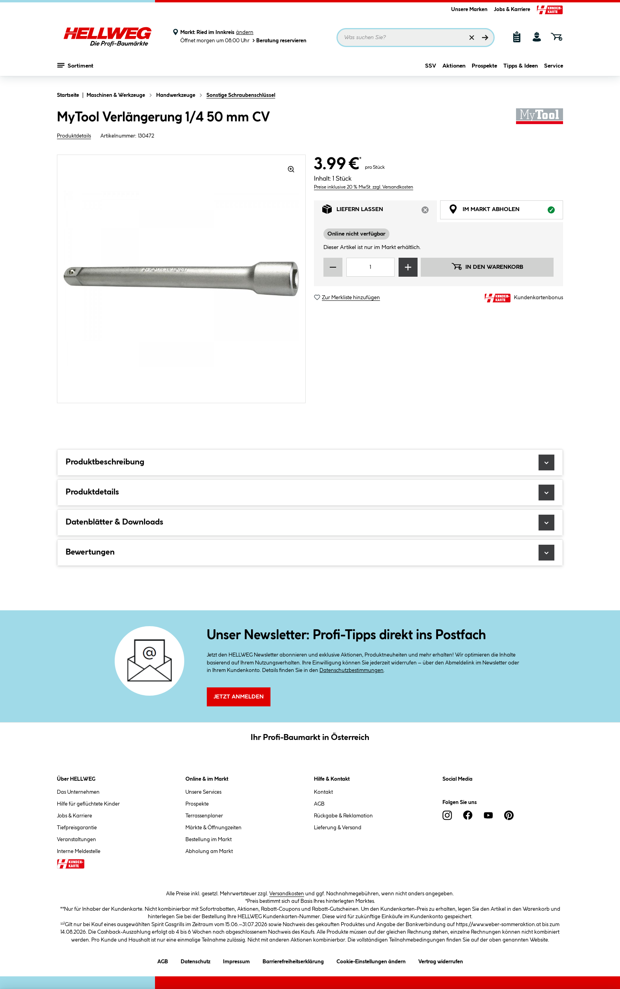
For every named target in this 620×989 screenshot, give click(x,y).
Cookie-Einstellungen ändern (371, 960)
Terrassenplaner (204, 815)
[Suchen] (485, 37)
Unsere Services (203, 792)
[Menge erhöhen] (408, 267)
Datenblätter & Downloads (310, 522)
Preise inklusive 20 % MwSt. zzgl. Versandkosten (363, 187)
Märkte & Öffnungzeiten (213, 827)
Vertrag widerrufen (440, 961)
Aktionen (453, 70)
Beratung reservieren (278, 40)
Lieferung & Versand (337, 827)
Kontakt (323, 792)
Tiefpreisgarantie (77, 827)
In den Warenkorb (487, 266)
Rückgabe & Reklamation (343, 815)
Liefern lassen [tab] (379, 211)
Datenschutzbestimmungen (351, 670)
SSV (430, 70)
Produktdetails (74, 136)
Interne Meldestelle (78, 851)
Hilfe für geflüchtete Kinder (88, 804)
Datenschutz (195, 960)
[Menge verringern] (332, 267)
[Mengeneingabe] (370, 267)
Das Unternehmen (78, 792)
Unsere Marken (469, 9)
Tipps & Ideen (520, 70)
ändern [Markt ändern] (244, 32)
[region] (181, 279)
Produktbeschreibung (310, 462)
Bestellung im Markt (208, 839)
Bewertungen (310, 553)
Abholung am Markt (209, 851)
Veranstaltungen (76, 839)
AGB (319, 804)
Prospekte (484, 70)
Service (553, 70)
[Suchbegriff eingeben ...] (415, 37)
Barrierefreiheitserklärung (293, 960)
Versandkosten (286, 893)
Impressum (236, 960)
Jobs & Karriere (512, 9)
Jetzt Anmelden (239, 697)
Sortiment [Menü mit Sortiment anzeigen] (75, 69)
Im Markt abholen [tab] (505, 211)
